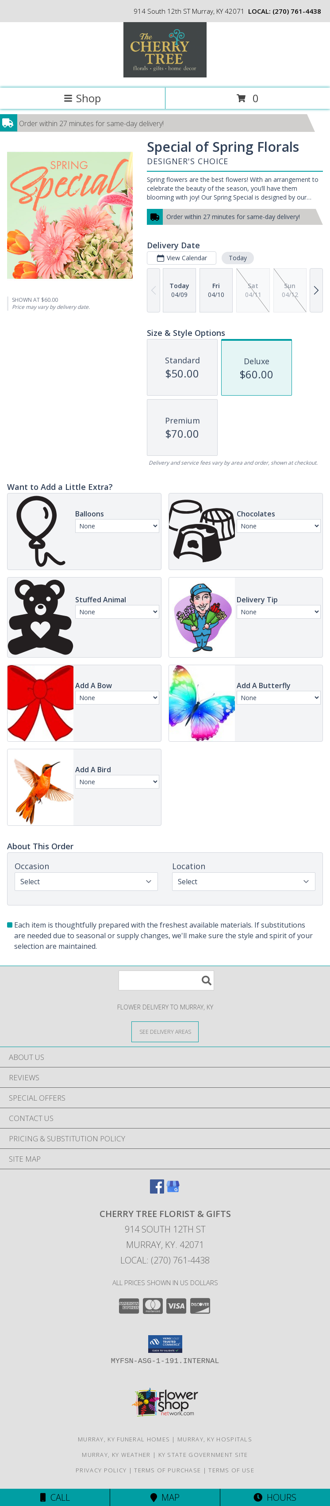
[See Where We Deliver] (165, 1031)
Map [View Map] (165, 1497)
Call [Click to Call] (55, 1497)
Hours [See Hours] (274, 1497)
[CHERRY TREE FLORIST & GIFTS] (165, 75)
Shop (82, 98)
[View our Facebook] (157, 1191)
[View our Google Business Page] (173, 1191)
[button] (165, 1344)
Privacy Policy (101, 1470)
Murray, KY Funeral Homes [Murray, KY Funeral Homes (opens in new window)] (124, 1439)
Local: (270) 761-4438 (165, 1260)
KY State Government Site (203, 1455)
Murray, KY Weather (116, 1455)
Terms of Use (231, 1470)
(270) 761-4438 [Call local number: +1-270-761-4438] (296, 11)
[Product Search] (166, 980)
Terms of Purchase (167, 1470)
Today (238, 258)
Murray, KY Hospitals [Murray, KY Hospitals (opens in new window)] (214, 1439)
